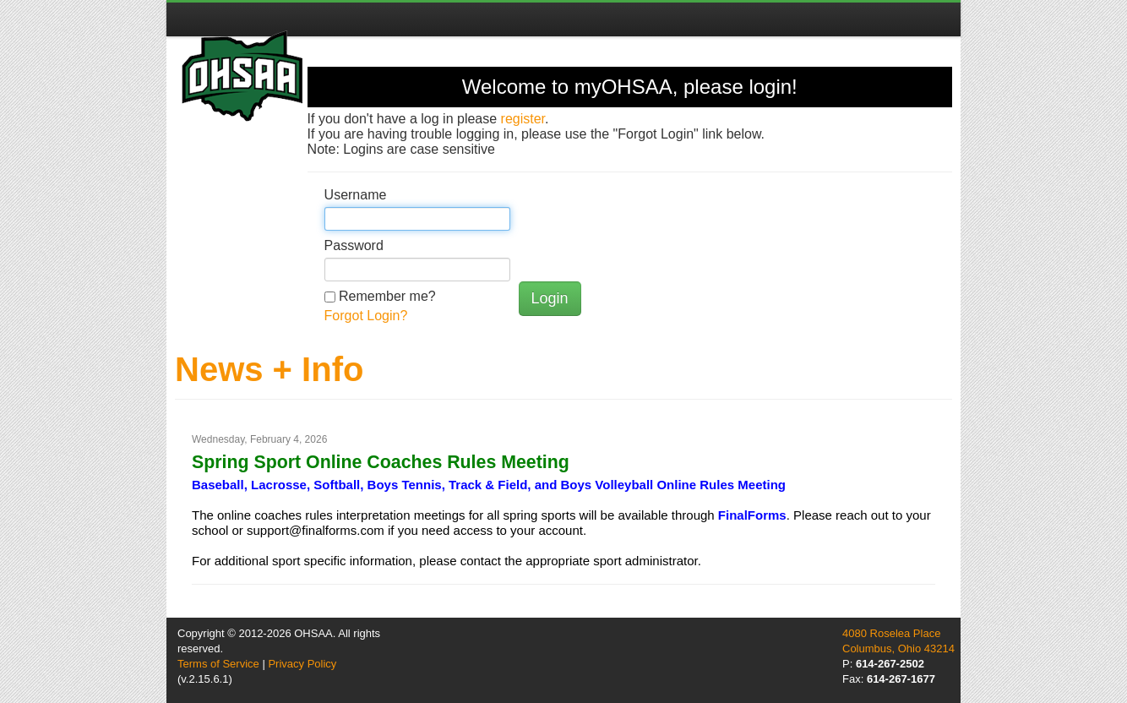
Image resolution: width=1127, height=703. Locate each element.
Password (354, 245)
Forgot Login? (366, 315)
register (523, 119)
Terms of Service (218, 663)
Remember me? (387, 296)
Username (355, 195)
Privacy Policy (302, 663)
